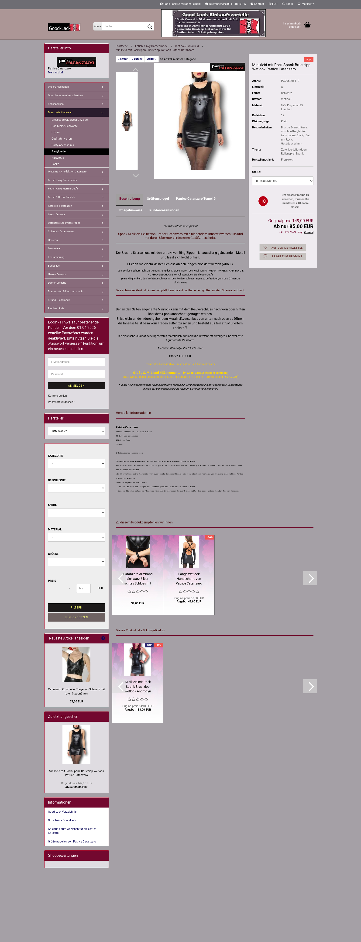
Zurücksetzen (76, 617)
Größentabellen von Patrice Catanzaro (72, 841)
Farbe (52, 504)
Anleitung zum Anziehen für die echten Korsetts (72, 831)
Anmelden (76, 385)
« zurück (137, 59)
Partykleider (59, 151)
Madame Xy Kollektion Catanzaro (67, 171)
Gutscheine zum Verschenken (65, 95)
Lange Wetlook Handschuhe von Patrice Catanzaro (189, 578)
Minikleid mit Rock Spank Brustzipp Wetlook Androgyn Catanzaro (137, 687)
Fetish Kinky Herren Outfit (63, 188)
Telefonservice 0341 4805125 (225, 4)
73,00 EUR (76, 701)
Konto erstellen (57, 395)
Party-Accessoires (63, 145)
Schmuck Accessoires (61, 231)
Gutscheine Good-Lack (62, 820)
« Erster (122, 59)
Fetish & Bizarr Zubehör (61, 197)
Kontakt (257, 4)
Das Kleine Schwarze (65, 126)
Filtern (77, 607)
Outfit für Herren (62, 138)
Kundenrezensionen (164, 210)
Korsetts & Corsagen (60, 205)
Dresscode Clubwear (60, 112)
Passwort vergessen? (61, 402)
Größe (53, 554)
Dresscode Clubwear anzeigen (70, 119)
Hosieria (53, 240)
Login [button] (287, 4)
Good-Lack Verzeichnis (62, 811)
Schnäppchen (56, 104)
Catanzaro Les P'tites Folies (64, 222)
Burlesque (54, 265)
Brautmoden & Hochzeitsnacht (65, 291)
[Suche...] (97, 26)
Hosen (56, 132)
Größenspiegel (158, 198)
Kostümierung (56, 257)
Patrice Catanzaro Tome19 (196, 198)
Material (55, 529)
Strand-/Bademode (59, 300)
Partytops (58, 157)
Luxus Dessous (56, 214)
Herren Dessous (57, 274)
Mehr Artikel (55, 72)
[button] (273, 4)
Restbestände (56, 308)
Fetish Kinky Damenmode (63, 180)
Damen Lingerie (57, 282)
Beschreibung (129, 198)
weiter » (151, 59)
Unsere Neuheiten (58, 86)
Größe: (256, 172)
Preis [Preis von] (52, 580)
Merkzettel (306, 4)
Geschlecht (56, 480)
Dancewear (54, 248)
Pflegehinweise (130, 210)
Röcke (55, 164)
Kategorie (55, 455)
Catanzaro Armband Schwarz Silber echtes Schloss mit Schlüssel (138, 579)
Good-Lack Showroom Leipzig (180, 4)
